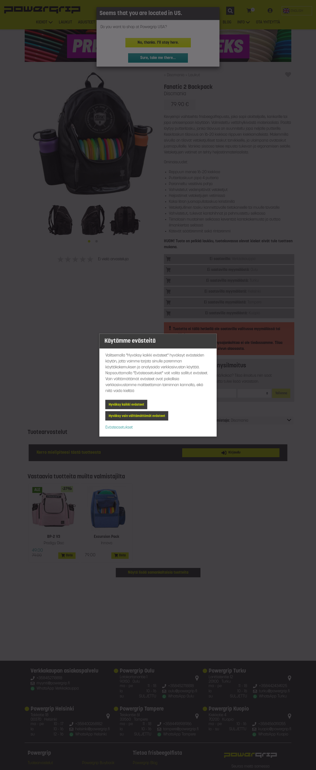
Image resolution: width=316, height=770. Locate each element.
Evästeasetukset (119, 427)
